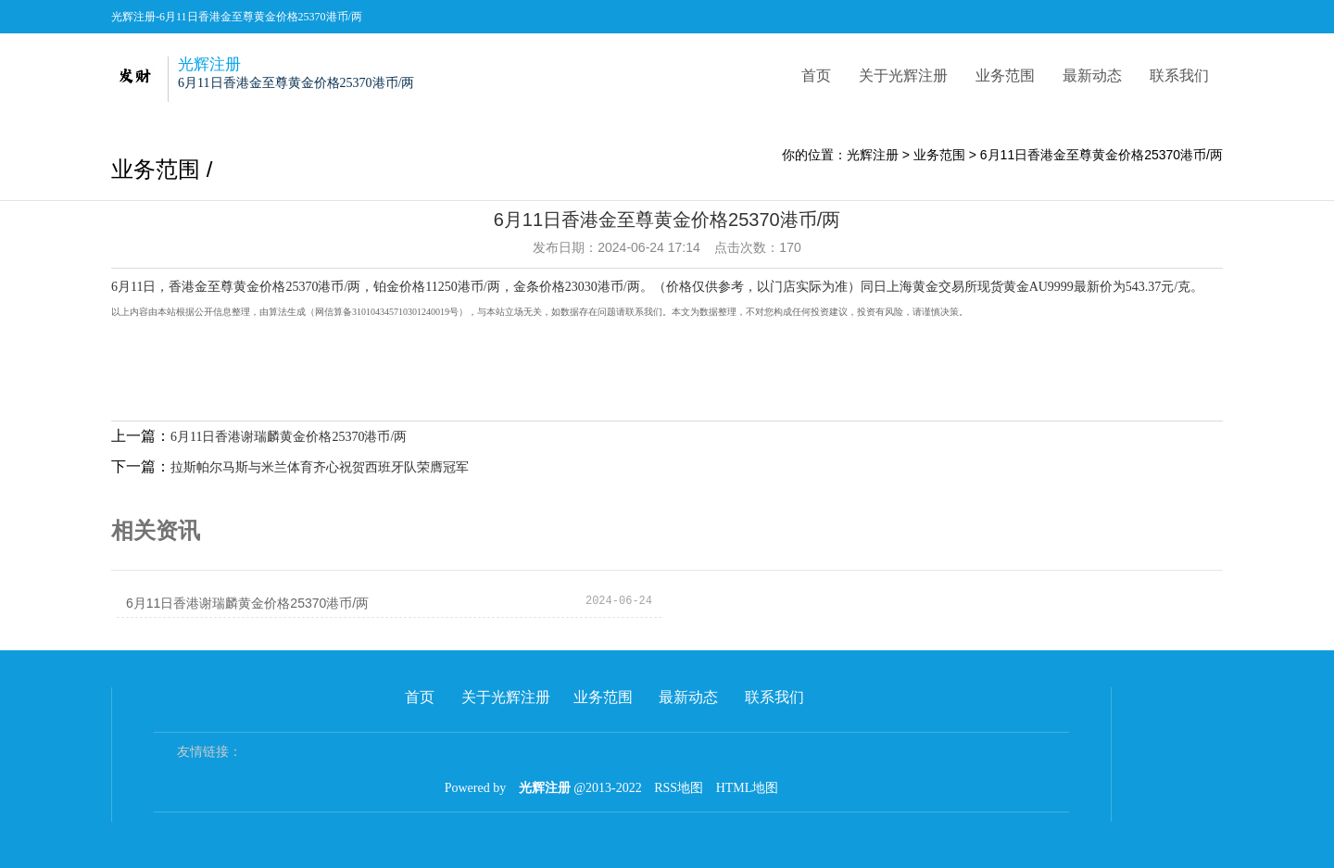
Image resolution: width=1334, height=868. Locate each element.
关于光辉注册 (903, 75)
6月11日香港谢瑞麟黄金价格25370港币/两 (288, 437)
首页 (816, 75)
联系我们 (1179, 75)
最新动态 (1092, 75)
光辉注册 (873, 154)
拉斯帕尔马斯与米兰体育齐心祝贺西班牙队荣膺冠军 (319, 467)
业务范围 (1005, 75)
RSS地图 (678, 788)
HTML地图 (747, 788)
